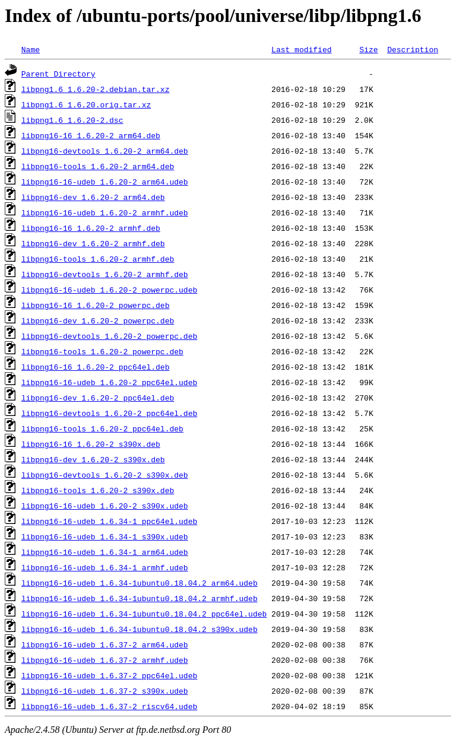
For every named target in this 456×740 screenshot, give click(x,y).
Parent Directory (58, 73)
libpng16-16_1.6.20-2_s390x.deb (90, 444)
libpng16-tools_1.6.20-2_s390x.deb (97, 490)
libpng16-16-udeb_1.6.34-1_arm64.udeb (104, 552)
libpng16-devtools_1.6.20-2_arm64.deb (104, 150)
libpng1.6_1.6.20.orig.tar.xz (86, 104)
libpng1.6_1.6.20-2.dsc (72, 120)
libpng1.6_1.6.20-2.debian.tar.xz (95, 89)
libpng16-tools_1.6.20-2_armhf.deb (97, 258)
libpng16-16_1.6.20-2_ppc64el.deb (95, 366)
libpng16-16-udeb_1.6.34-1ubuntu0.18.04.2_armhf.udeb (139, 598)
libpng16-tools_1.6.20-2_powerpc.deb (102, 351)
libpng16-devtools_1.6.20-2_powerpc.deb (109, 336)
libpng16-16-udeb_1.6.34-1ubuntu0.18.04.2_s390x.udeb (139, 629)
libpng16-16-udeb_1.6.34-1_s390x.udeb (104, 536)
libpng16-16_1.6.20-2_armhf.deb (90, 228)
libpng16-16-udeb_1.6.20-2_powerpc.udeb (109, 289)
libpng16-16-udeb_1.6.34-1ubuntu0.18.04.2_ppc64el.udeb (144, 613)
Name (30, 49)
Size (368, 49)
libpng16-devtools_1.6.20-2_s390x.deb (104, 474)
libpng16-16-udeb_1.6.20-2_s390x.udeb (104, 505)
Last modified (301, 49)
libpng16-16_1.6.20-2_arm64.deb (90, 135)
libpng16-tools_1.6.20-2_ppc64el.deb (102, 428)
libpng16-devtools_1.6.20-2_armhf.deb (104, 274)
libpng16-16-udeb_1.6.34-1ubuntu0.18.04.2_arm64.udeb (139, 582)
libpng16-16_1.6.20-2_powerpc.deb (95, 305)
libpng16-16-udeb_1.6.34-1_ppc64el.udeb (109, 521)
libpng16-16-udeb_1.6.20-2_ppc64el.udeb (109, 382)
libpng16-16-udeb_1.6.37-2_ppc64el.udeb (109, 675)
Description (412, 49)
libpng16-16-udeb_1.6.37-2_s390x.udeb (104, 690)
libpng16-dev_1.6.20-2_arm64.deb (93, 197)
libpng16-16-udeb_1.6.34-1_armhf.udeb (104, 567)
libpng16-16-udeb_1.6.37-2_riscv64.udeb (109, 706)
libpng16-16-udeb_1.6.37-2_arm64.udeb (104, 644)
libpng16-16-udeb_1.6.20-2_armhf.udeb (104, 212)
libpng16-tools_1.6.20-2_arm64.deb (97, 166)
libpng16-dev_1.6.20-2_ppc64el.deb (97, 397)
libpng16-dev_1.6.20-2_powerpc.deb (97, 320)
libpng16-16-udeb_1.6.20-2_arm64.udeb (104, 181)
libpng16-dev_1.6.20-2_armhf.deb (93, 243)
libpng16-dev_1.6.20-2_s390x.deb (93, 459)
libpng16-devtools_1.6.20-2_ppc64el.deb (109, 413)
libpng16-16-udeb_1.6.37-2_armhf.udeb (104, 660)
